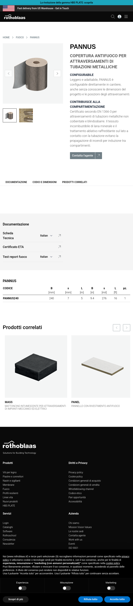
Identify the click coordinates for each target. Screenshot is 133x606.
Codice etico (75, 493)
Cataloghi (8, 527)
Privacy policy (76, 472)
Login (6, 523)
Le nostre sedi (76, 531)
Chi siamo (74, 523)
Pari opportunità (77, 497)
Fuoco (6, 489)
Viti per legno (10, 472)
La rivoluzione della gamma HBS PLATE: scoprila (66, 2)
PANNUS (34, 37)
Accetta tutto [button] (117, 599)
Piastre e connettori (13, 476)
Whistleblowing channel (81, 489)
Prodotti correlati (74, 182)
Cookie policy (76, 476)
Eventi (72, 543)
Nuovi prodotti (10, 501)
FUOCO (20, 37)
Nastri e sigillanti (11, 480)
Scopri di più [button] (15, 599)
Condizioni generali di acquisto (85, 480)
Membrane (8, 484)
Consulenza (9, 539)
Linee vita (8, 497)
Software (7, 531)
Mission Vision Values (80, 527)
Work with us (75, 539)
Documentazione (16, 182)
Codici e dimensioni (45, 182)
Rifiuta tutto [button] (90, 599)
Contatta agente (77, 535)
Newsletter (8, 543)
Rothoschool (9, 535)
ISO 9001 (73, 548)
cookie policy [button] (113, 563)
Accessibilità (75, 501)
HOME (6, 37)
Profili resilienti (10, 493)
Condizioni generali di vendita (84, 484)
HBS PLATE (9, 505)
